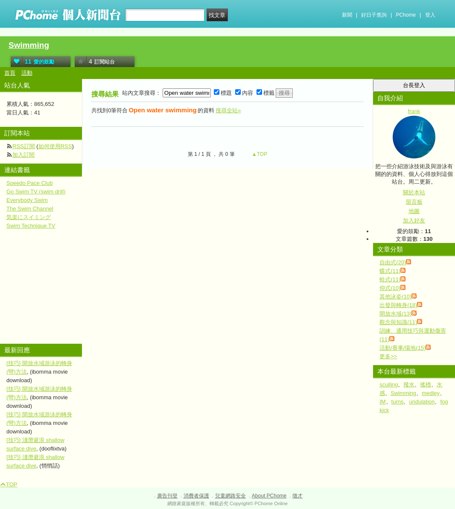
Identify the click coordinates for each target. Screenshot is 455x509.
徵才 (297, 496)
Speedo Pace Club (29, 183)
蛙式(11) (389, 279)
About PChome (269, 496)
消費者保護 (196, 496)
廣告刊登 (167, 496)
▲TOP (259, 154)
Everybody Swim (27, 200)
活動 (26, 73)
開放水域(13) (395, 313)
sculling (388, 384)
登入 (430, 15)
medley (431, 393)
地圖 (414, 211)
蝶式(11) (389, 271)
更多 (388, 356)
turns (397, 401)
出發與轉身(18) (398, 305)
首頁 (9, 73)
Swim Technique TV (30, 225)
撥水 (408, 384)
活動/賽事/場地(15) (402, 348)
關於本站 (414, 192)
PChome (406, 15)
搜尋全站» (228, 110)
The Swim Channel (29, 208)
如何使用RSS (55, 146)
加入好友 (414, 220)
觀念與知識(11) (398, 322)
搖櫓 (425, 384)
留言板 (414, 202)
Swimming (29, 45)
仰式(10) (389, 288)
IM (382, 401)
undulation (422, 401)
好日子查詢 (374, 15)
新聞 (347, 15)
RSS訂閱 (23, 146)
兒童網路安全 (230, 496)
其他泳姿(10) (395, 296)
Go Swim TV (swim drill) (35, 191)
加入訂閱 (23, 155)
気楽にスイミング (28, 217)
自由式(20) (392, 262)
